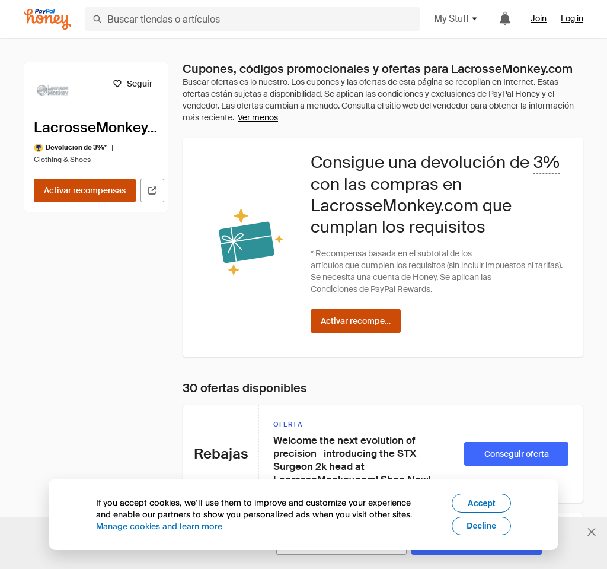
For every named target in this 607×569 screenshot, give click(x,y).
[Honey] (47, 19)
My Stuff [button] (456, 18)
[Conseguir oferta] (516, 454)
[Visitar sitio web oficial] (152, 190)
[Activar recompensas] (85, 190)
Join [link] (539, 18)
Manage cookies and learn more (159, 526)
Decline (481, 525)
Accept (482, 503)
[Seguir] (132, 84)
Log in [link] (572, 18)
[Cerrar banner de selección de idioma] (592, 532)
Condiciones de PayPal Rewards (370, 289)
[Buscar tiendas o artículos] (252, 19)
